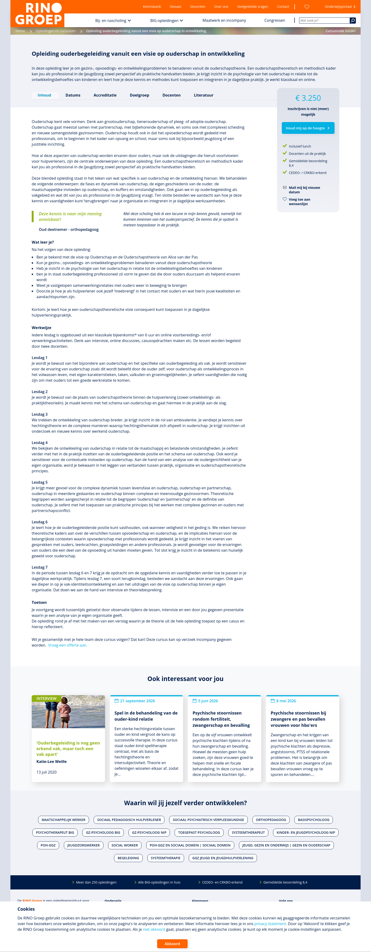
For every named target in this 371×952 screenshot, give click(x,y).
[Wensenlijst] (306, 6)
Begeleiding (128, 857)
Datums (72, 94)
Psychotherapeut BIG (55, 831)
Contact (283, 6)
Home (20, 31)
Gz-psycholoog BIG (103, 831)
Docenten (197, 6)
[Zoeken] (353, 20)
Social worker (125, 844)
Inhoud (45, 94)
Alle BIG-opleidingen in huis (159, 881)
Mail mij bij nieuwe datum (304, 189)
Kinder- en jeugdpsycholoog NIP (306, 831)
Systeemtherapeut (248, 831)
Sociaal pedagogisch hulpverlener (129, 819)
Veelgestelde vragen (252, 6)
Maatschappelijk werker (63, 819)
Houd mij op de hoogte (305, 128)
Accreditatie (104, 94)
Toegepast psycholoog (199, 831)
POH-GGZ (48, 844)
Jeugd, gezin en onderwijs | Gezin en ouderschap (287, 844)
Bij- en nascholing (110, 20)
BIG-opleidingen (164, 20)
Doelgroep (139, 94)
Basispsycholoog (313, 819)
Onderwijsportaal (338, 6)
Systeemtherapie (166, 857)
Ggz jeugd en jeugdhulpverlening (222, 857)
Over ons (221, 6)
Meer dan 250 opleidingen (96, 881)
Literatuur (203, 94)
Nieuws (175, 6)
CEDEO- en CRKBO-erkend (222, 881)
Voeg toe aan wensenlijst (299, 201)
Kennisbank (152, 6)
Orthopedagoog (271, 819)
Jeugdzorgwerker (83, 844)
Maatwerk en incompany (224, 20)
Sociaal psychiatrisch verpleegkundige (208, 819)
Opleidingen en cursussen (56, 31)
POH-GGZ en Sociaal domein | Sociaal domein (190, 844)
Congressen (274, 20)
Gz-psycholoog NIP (149, 831)
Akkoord (172, 943)
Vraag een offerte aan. (67, 644)
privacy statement (270, 923)
